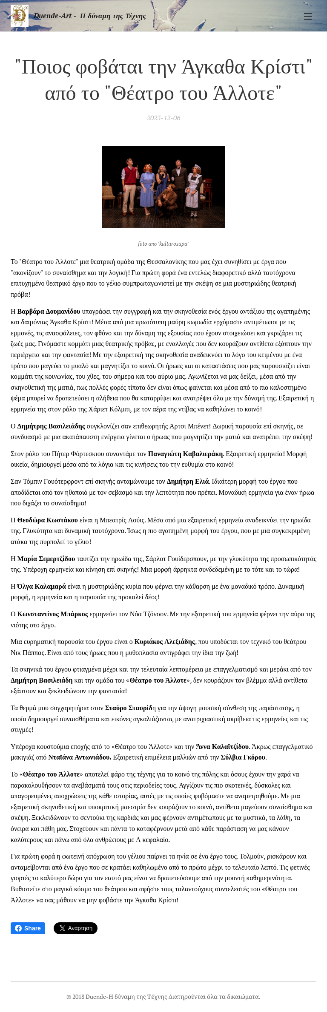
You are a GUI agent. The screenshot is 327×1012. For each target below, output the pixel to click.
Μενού (308, 16)
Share (28, 928)
